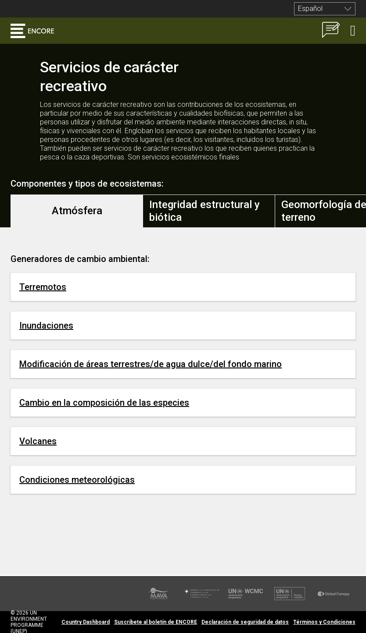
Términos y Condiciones (324, 622)
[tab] (77, 210)
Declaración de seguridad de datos (245, 622)
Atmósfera (77, 211)
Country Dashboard (85, 622)
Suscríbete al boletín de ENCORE (155, 622)
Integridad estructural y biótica (204, 210)
